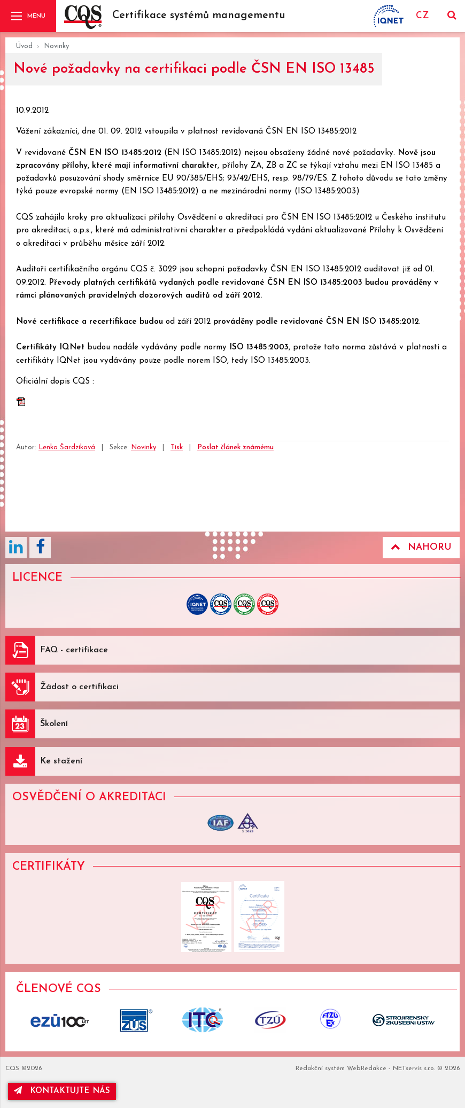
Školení (54, 724)
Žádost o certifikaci (79, 687)
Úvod (24, 46)
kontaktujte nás (62, 1090)
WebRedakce (366, 1068)
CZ (422, 15)
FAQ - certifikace (74, 650)
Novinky (56, 46)
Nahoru (421, 547)
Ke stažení (61, 761)
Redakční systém (320, 1068)
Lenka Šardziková (66, 447)
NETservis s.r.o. (414, 1068)
